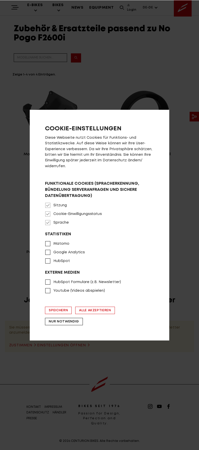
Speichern (58, 310)
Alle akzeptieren (95, 310)
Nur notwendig (64, 321)
